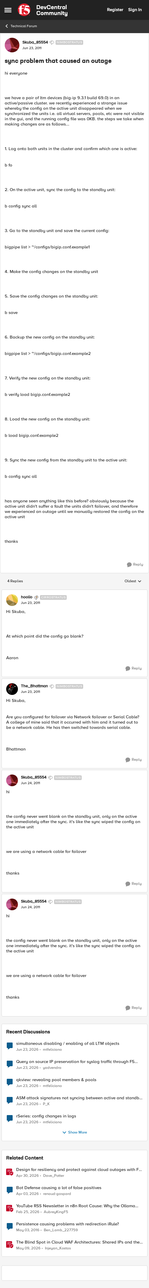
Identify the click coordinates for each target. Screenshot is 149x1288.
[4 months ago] (27, 1193)
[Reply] (135, 565)
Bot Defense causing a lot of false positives (58, 1187)
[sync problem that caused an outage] (30, 603)
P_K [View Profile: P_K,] (46, 1104)
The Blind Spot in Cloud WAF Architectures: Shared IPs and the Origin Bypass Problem (78, 1242)
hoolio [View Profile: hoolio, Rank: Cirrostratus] (26, 597)
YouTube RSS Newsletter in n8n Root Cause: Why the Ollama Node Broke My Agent (75, 1205)
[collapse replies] (74, 592)
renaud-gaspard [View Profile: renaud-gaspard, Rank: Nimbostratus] (57, 1193)
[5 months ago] (27, 1212)
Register (115, 9)
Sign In (135, 9)
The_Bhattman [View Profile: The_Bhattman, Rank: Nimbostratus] (34, 686)
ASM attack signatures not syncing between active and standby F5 (79, 1097)
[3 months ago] (27, 1175)
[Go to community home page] (42, 10)
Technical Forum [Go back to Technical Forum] (20, 26)
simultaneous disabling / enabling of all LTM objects (67, 1043)
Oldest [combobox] (133, 581)
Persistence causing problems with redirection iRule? (67, 1224)
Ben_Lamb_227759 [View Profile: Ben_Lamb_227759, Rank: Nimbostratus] (61, 1230)
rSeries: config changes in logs (46, 1116)
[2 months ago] (28, 1248)
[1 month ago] (27, 1049)
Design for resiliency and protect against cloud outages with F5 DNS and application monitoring (78, 1169)
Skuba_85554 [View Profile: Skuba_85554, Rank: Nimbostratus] (35, 42)
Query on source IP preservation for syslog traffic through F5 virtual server (75, 1061)
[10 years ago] (27, 1230)
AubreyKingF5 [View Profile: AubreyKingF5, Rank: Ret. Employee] (56, 1212)
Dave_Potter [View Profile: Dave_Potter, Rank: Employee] (53, 1175)
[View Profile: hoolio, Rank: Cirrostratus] (12, 600)
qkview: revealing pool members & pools (56, 1079)
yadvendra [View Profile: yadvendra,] (52, 1067)
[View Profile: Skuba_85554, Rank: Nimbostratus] (12, 45)
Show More (74, 1132)
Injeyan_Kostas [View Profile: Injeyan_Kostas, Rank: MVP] (58, 1248)
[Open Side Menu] (7, 10)
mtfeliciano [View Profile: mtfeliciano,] (52, 1049)
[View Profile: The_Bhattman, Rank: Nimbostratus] (12, 689)
